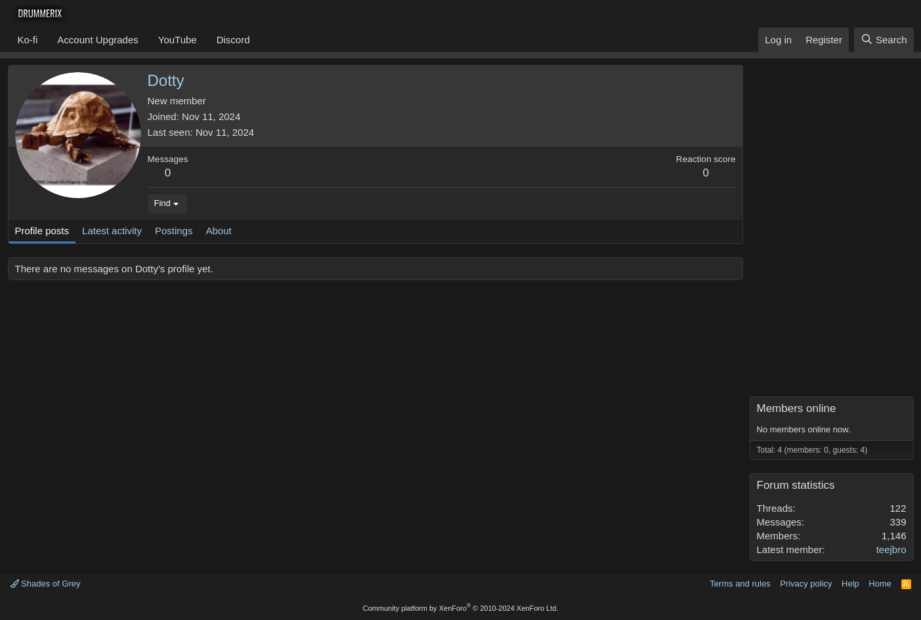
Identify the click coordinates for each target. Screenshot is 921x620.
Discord (233, 39)
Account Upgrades (97, 39)
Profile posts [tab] (42, 230)
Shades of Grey (46, 584)
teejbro (891, 549)
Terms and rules (740, 584)
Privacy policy (806, 584)
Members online (796, 408)
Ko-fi (28, 39)
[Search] (884, 40)
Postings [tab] (174, 230)
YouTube (177, 39)
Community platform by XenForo (461, 608)
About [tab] (218, 230)
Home (879, 584)
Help (850, 584)
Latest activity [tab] (112, 230)
